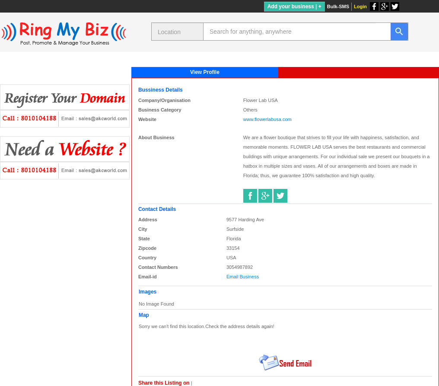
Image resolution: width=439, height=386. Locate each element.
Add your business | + (294, 6)
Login (360, 6)
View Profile (205, 72)
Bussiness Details (160, 90)
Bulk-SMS (338, 6)
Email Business (242, 276)
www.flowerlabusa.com (267, 119)
